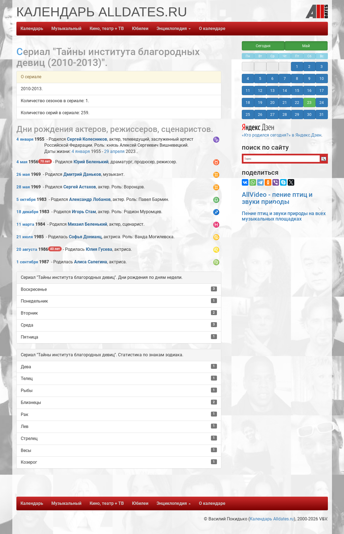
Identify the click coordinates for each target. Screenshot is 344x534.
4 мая (21, 161)
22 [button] (297, 102)
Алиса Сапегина (90, 261)
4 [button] (248, 78)
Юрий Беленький (90, 161)
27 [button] (272, 114)
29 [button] (297, 114)
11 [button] (248, 90)
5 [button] (260, 78)
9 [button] (309, 78)
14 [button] (285, 90)
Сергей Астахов (79, 186)
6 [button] (272, 78)
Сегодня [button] (263, 46)
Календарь (31, 28)
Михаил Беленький (87, 224)
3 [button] (322, 66)
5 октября (26, 199)
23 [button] (309, 102)
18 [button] (248, 102)
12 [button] (260, 90)
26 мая (23, 174)
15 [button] (297, 90)
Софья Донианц (85, 236)
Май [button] (306, 46)
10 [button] (321, 78)
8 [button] (297, 78)
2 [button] (309, 66)
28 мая (23, 187)
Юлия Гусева (99, 249)
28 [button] (285, 114)
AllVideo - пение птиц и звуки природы (277, 198)
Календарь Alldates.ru (272, 518)
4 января (24, 139)
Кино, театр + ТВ (107, 28)
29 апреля (114, 151)
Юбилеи (140, 28)
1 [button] (297, 66)
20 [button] (272, 102)
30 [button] (309, 114)
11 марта (25, 224)
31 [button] (321, 114)
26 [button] (260, 114)
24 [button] (321, 102)
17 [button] (321, 90)
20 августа (26, 249)
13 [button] (272, 90)
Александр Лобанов (90, 199)
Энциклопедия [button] (174, 28)
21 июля (24, 236)
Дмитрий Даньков (82, 174)
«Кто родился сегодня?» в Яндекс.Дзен (281, 130)
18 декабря (27, 211)
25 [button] (248, 114)
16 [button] (309, 90)
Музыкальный (66, 28)
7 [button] (285, 78)
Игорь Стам (84, 211)
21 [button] (285, 102)
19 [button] (260, 102)
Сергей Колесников (87, 139)
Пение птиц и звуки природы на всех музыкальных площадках (284, 216)
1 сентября (27, 262)
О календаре (212, 28)
